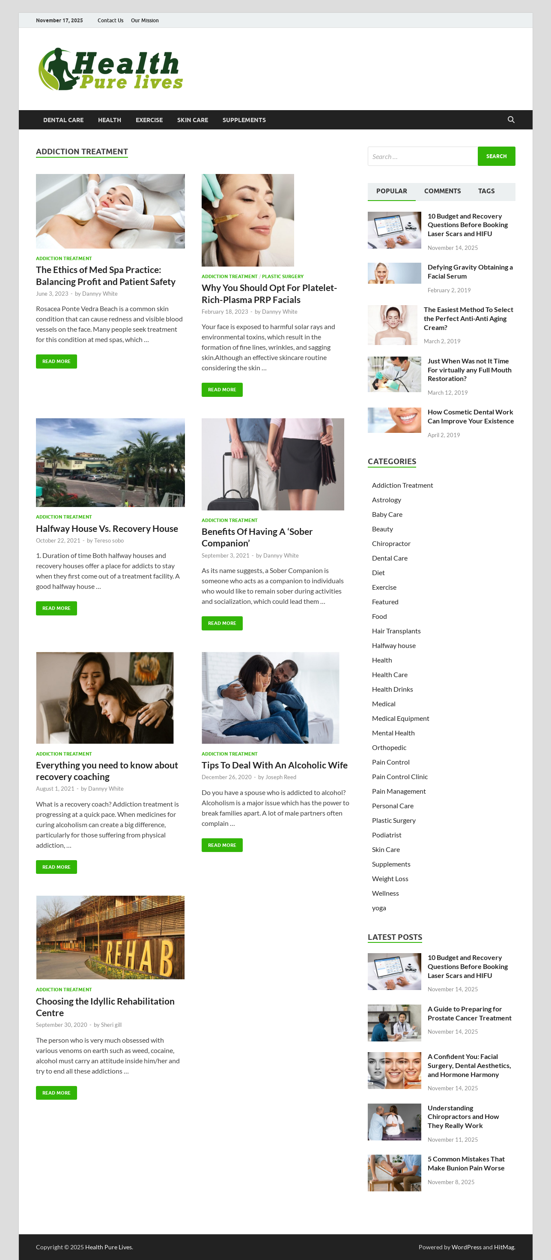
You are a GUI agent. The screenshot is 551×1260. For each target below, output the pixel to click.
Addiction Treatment (64, 258)
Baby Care (387, 514)
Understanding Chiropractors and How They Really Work (463, 1117)
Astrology (386, 499)
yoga (379, 907)
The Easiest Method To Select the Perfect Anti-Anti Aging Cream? (468, 318)
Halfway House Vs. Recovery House (107, 528)
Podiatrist (387, 835)
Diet (378, 572)
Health (109, 120)
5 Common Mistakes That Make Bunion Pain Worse (466, 1163)
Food (379, 616)
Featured (385, 601)
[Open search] (511, 120)
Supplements (244, 120)
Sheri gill (111, 1024)
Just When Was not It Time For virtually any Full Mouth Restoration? (470, 370)
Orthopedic (389, 747)
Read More (53, 359)
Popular (391, 191)
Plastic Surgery (283, 276)
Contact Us (110, 20)
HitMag (504, 1247)
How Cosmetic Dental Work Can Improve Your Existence (471, 416)
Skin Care (192, 120)
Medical (384, 703)
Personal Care (393, 805)
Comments (442, 191)
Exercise (149, 120)
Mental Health (393, 733)
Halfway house (394, 645)
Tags (486, 191)
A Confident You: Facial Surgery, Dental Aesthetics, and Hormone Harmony (469, 1065)
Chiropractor (391, 543)
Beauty (382, 529)
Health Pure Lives (108, 1247)
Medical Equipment (400, 718)
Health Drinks (392, 689)
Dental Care (63, 120)
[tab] (392, 192)
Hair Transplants (396, 631)
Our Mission (145, 20)
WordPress (467, 1247)
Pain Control (391, 762)
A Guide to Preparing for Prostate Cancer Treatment (470, 1013)
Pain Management (399, 791)
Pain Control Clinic (400, 776)
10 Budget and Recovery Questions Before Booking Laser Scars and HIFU (468, 225)
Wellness (385, 893)
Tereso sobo (109, 540)
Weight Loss (390, 878)
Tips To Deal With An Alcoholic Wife (275, 764)
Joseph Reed (280, 777)
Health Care (390, 674)
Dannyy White (100, 293)
